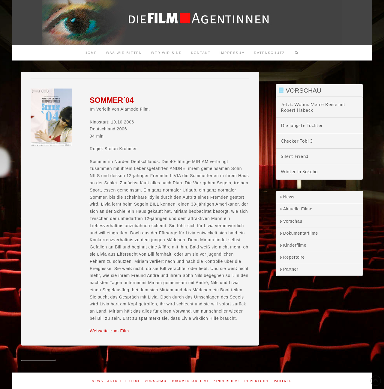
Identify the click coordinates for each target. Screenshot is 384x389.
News (287, 196)
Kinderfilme (293, 245)
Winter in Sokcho (299, 171)
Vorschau (291, 221)
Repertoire (292, 257)
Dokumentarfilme (299, 233)
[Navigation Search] (296, 52)
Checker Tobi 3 (297, 141)
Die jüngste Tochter (302, 125)
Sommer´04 (38, 354)
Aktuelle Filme (296, 208)
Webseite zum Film (109, 330)
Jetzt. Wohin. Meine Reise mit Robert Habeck (313, 107)
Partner (289, 269)
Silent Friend (294, 156)
